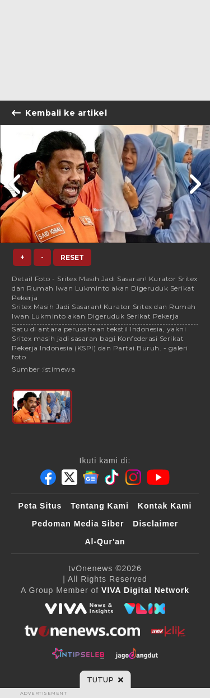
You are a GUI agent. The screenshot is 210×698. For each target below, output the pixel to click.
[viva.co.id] (79, 608)
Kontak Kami (165, 505)
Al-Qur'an (105, 541)
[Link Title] (15, 184)
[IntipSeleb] (78, 653)
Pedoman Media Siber (78, 523)
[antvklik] (168, 631)
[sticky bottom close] (105, 679)
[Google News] (91, 477)
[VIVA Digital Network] (145, 590)
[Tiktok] (112, 477)
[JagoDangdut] (136, 653)
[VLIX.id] (145, 608)
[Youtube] (158, 477)
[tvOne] (82, 631)
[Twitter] (69, 477)
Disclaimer (155, 523)
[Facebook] (48, 477)
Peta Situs (40, 505)
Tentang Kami (100, 505)
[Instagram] (133, 477)
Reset (72, 257)
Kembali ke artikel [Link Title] (59, 113)
